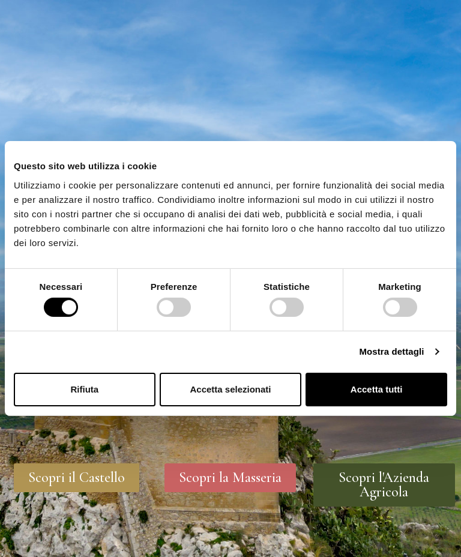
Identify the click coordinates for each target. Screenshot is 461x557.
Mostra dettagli (391, 351)
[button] (76, 477)
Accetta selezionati (230, 389)
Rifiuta (84, 389)
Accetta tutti (377, 389)
